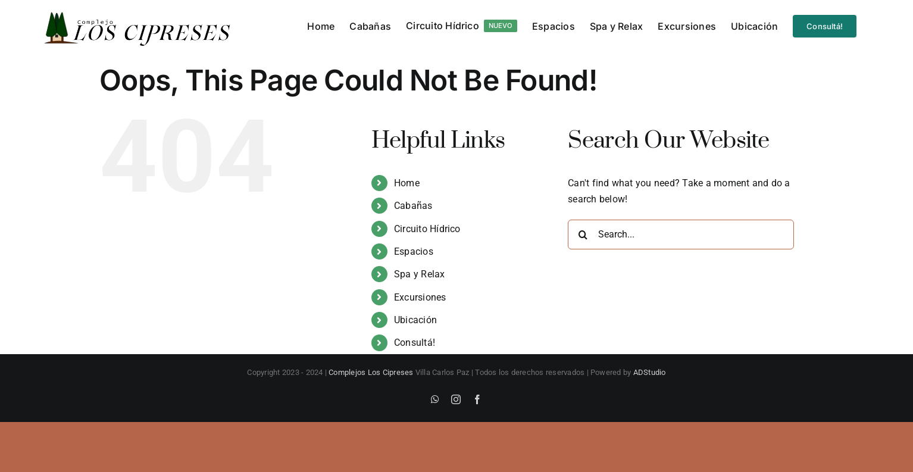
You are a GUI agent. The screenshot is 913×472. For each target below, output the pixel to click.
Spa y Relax (419, 274)
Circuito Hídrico (427, 229)
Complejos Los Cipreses (371, 372)
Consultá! (414, 342)
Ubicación (415, 320)
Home (407, 183)
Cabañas (413, 205)
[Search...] (681, 234)
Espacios (413, 251)
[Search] (583, 234)
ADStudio (649, 372)
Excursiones (420, 297)
